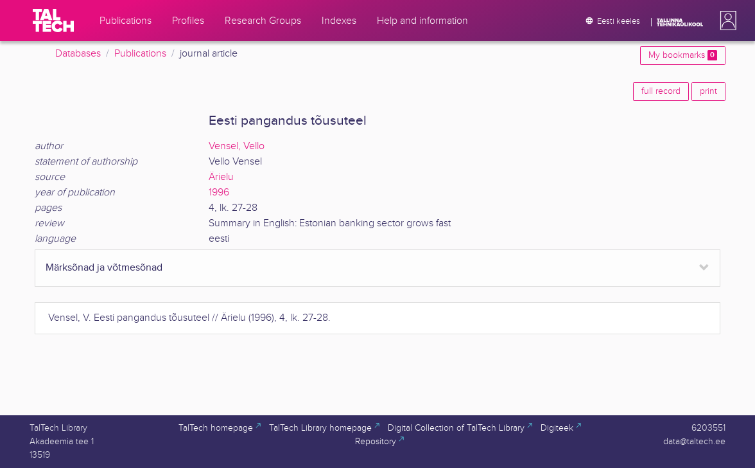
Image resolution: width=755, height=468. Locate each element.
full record (661, 91)
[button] (725, 20)
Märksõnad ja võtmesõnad (104, 268)
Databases (78, 54)
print (708, 91)
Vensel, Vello (237, 146)
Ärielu (221, 177)
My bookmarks (682, 55)
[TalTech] (53, 20)
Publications (140, 54)
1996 (219, 192)
